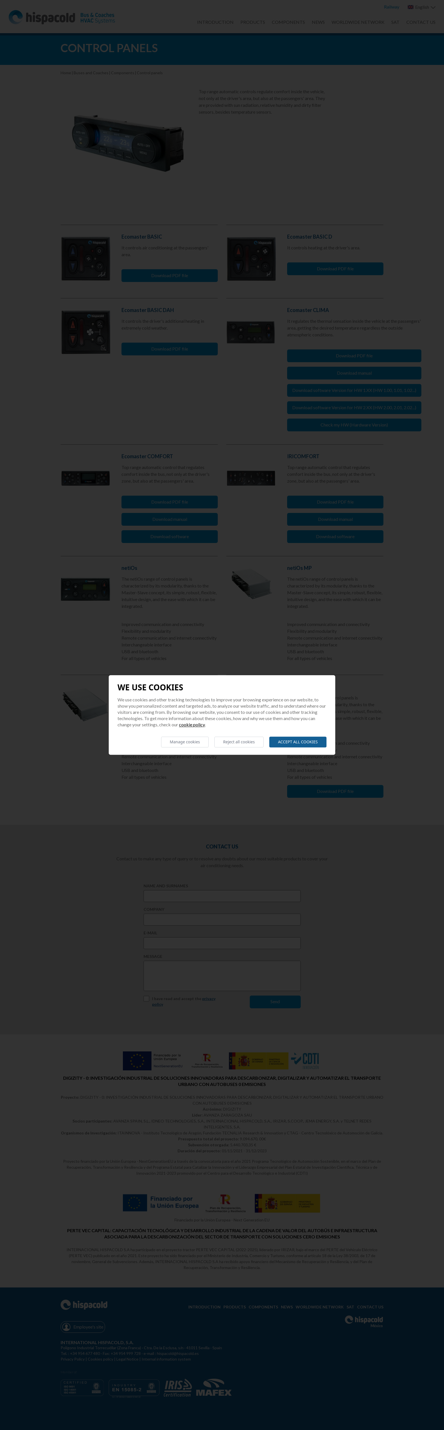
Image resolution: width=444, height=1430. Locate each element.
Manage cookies (185, 741)
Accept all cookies (298, 741)
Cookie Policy (192, 724)
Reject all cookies (239, 741)
